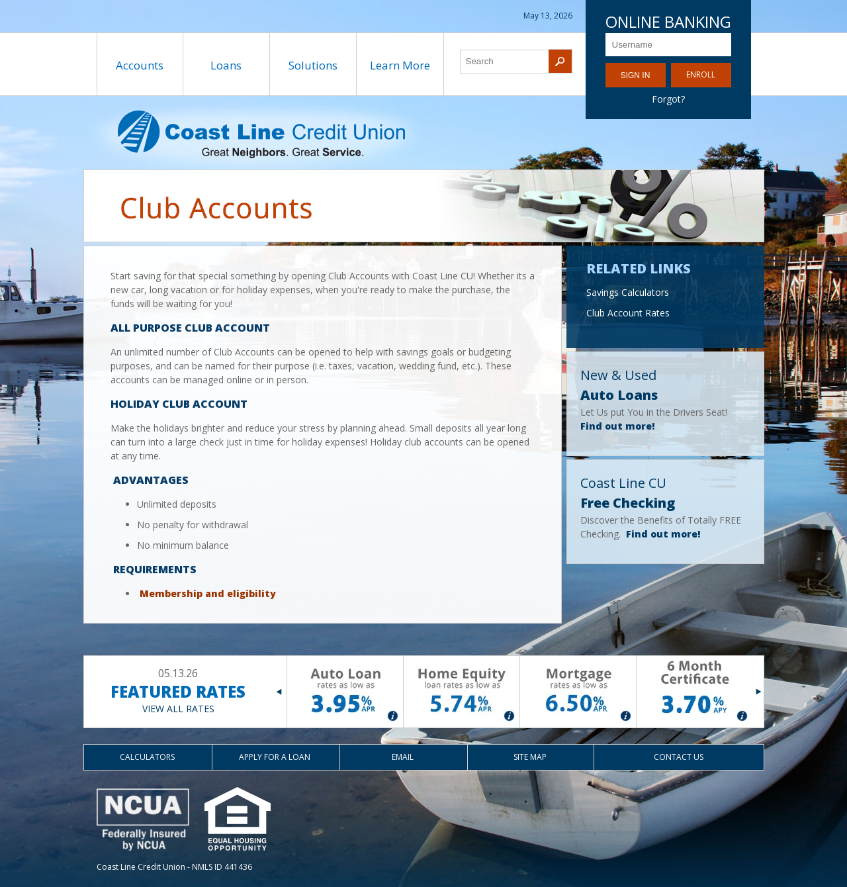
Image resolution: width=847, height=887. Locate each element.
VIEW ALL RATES (178, 708)
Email (403, 757)
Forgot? (668, 99)
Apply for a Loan (274, 757)
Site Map (530, 757)
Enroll (700, 74)
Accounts (139, 65)
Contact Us (678, 757)
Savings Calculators (627, 292)
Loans (226, 65)
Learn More (400, 65)
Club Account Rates (628, 312)
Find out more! (617, 426)
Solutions (313, 65)
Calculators (147, 757)
